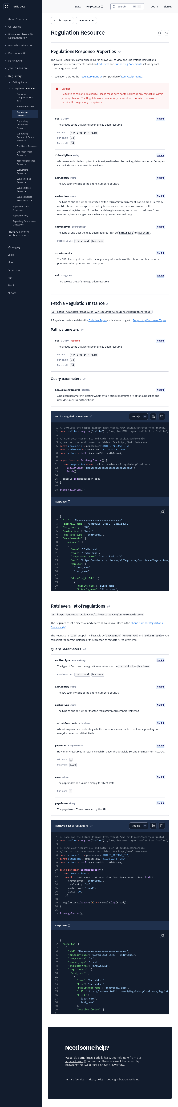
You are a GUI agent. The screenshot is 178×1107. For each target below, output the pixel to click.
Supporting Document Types (149, 320)
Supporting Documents (128, 64)
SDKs (78, 6)
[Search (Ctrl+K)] (127, 6)
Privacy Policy (95, 1079)
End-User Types (97, 320)
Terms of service (74, 1079)
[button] (20, 27)
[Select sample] (138, 416)
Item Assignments (131, 76)
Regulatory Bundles (91, 76)
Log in (154, 6)
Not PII (160, 118)
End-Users (103, 64)
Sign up (168, 6)
